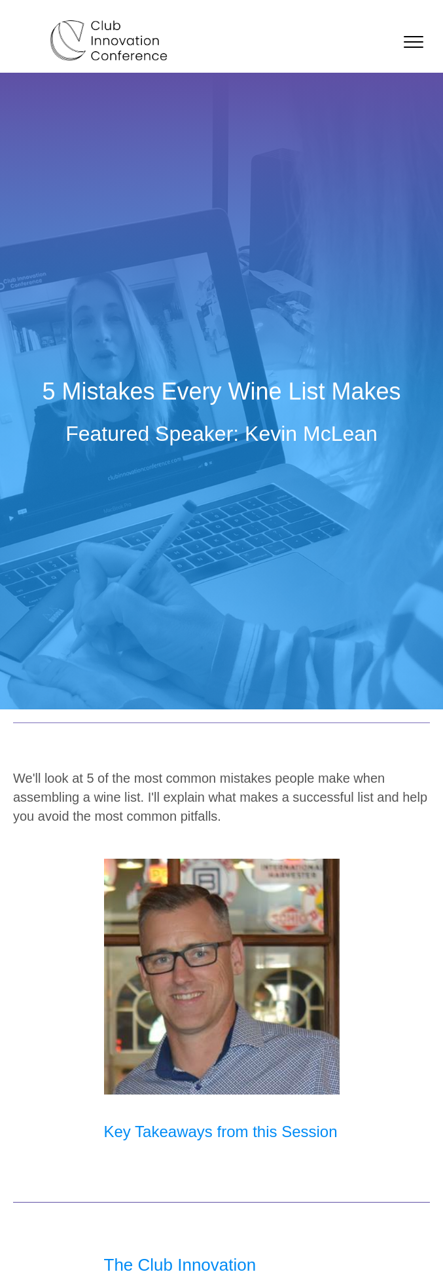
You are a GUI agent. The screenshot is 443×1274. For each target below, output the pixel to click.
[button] (413, 42)
